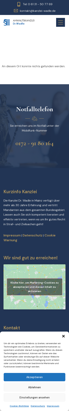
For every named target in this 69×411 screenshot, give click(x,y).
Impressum (53, 406)
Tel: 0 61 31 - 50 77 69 (37, 4)
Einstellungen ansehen (35, 397)
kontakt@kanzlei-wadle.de (38, 11)
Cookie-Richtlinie (19, 406)
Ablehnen (34, 387)
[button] (63, 336)
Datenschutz (38, 406)
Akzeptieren (34, 377)
